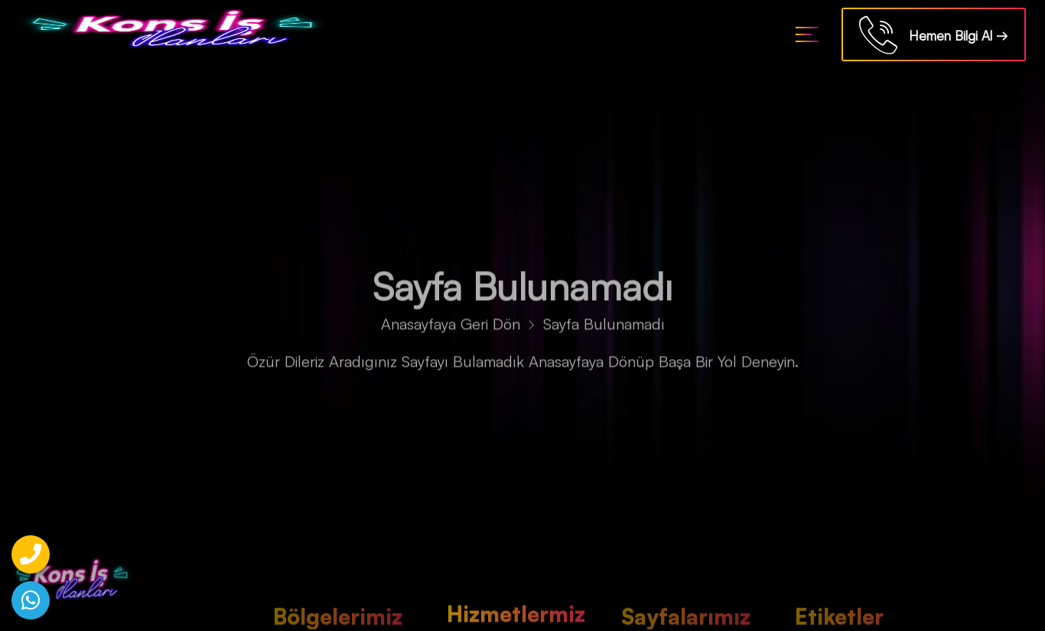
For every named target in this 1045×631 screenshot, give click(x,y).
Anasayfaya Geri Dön (450, 326)
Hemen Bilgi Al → (933, 37)
